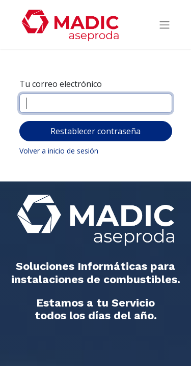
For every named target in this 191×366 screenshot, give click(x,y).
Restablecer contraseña (95, 131)
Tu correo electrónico (60, 83)
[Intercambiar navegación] (164, 25)
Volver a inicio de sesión (58, 151)
